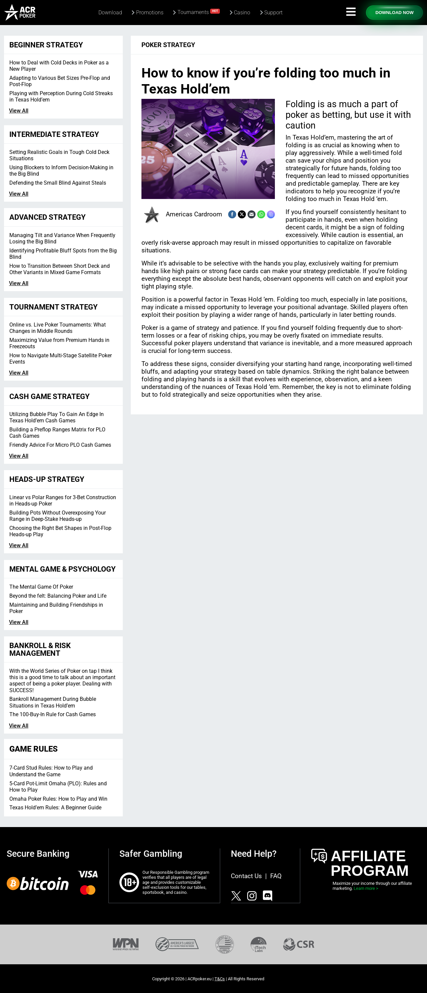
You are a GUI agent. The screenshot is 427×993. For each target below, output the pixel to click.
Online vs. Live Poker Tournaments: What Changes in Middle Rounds (57, 328)
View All (18, 111)
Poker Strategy (168, 45)
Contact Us (246, 876)
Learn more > (366, 888)
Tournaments (198, 11)
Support (273, 12)
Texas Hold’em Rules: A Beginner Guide (55, 807)
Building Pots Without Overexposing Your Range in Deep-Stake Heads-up (57, 516)
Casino (242, 12)
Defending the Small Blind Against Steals (57, 183)
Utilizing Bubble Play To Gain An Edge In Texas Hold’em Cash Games (56, 417)
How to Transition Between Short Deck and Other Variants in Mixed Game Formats (59, 269)
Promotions (149, 12)
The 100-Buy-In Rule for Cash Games (52, 714)
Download (110, 12)
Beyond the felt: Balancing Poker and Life (57, 596)
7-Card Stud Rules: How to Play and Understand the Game (51, 771)
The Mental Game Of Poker (41, 587)
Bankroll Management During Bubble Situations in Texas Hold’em (52, 702)
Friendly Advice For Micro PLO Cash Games (60, 445)
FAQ (276, 876)
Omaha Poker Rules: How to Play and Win (58, 799)
